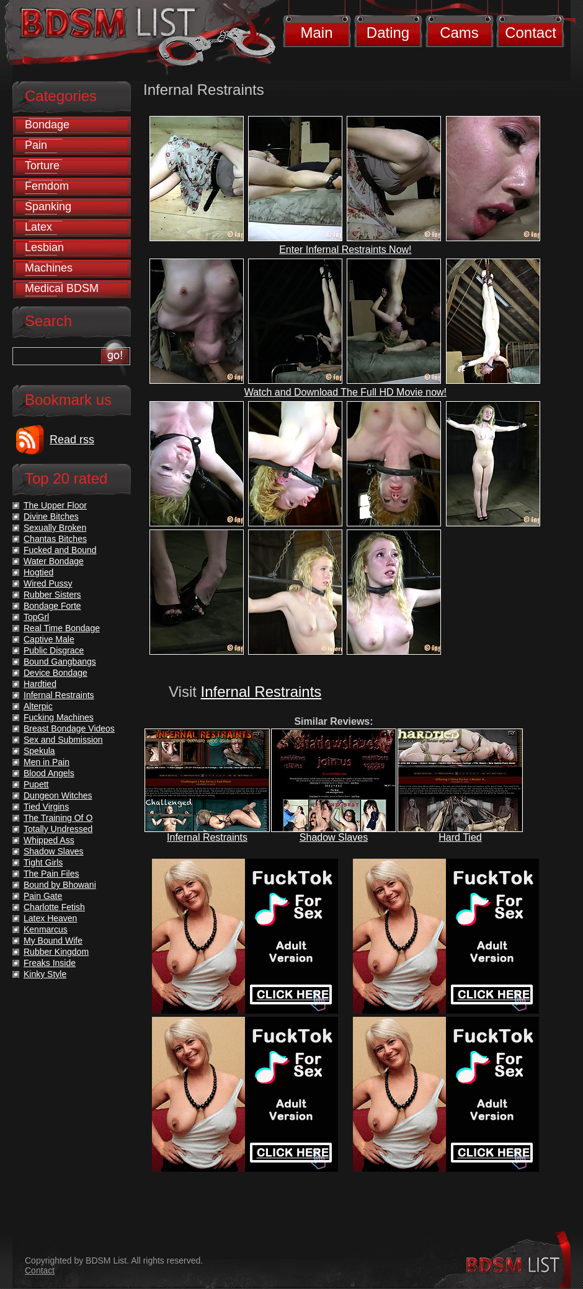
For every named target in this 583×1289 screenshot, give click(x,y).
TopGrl (36, 617)
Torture (42, 165)
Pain (36, 145)
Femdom (47, 186)
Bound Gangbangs (60, 662)
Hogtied (38, 572)
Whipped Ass (49, 840)
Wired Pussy (48, 583)
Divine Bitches (51, 516)
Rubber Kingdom (56, 952)
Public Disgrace (54, 650)
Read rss (72, 439)
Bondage (47, 124)
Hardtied (40, 684)
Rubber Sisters (52, 595)
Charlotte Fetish (54, 907)
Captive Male (49, 639)
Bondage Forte (52, 606)
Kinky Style (45, 974)
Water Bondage (54, 561)
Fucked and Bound (60, 550)
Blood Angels (49, 773)
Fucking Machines (59, 717)
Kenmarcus (46, 929)
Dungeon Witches (58, 795)
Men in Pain (46, 762)
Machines (49, 268)
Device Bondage (55, 673)
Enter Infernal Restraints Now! (345, 249)
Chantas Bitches (55, 539)
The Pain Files (51, 874)
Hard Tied (459, 837)
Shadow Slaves (334, 837)
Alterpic (38, 706)
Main (316, 32)
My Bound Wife (53, 941)
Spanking (48, 206)
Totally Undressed (58, 829)
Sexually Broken (55, 528)
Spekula (39, 751)
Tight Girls (43, 862)
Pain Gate (43, 896)
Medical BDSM (62, 288)
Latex (38, 227)
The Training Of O (58, 818)
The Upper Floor (55, 505)
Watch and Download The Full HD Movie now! (345, 392)
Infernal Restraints (261, 691)
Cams (459, 32)
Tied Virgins (46, 807)
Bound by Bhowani (60, 885)
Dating (388, 32)
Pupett (36, 784)
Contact (530, 32)
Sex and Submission (63, 740)
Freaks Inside (50, 963)
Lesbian (44, 247)
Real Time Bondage (62, 628)
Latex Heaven (50, 918)
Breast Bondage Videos (69, 728)
